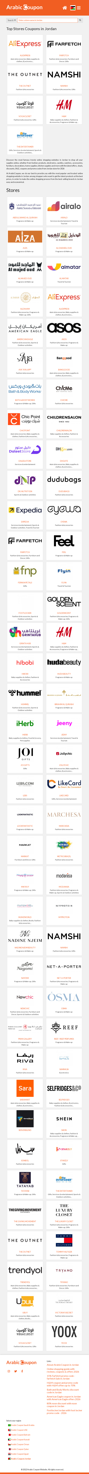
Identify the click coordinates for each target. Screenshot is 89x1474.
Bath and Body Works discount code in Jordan (63, 1391)
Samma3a (64, 1069)
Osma (64, 1008)
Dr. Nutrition (25, 491)
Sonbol (25, 1160)
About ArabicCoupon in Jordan (63, 1364)
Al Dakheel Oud (64, 248)
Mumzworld (25, 917)
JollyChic (64, 765)
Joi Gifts (25, 765)
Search (12, 20)
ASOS (64, 339)
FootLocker (25, 613)
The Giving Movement (25, 1221)
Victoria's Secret (64, 1312)
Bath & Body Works (25, 400)
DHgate (64, 461)
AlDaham (25, 309)
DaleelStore (25, 461)
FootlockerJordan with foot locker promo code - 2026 (64, 1411)
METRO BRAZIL (64, 856)
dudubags (64, 491)
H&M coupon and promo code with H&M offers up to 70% (62, 1384)
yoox (64, 1343)
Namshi (64, 86)
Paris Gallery (25, 1039)
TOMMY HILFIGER (64, 1252)
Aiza (25, 248)
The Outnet (25, 86)
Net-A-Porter (64, 978)
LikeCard (64, 795)
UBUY (25, 1312)
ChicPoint (25, 430)
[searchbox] (47, 20)
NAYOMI (25, 978)
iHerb (25, 734)
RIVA (25, 1069)
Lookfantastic (25, 826)
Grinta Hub (25, 643)
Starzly (64, 1160)
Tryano (64, 1282)
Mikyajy (25, 887)
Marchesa (64, 826)
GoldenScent (64, 613)
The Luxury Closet (64, 1221)
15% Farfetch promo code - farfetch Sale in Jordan (61, 1377)
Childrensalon (64, 430)
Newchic (25, 1008)
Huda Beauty (64, 674)
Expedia (25, 522)
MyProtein (64, 917)
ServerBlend (25, 1130)
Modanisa (64, 887)
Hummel (25, 704)
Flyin (64, 582)
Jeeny (64, 734)
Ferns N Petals (25, 582)
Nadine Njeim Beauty (25, 947)
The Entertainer (25, 146)
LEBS (25, 795)
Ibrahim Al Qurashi (64, 704)
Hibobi (25, 674)
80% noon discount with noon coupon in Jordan (62, 1404)
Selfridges (64, 1099)
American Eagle (25, 339)
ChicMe (64, 400)
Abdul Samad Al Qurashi (25, 217)
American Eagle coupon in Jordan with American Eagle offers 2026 (64, 1398)
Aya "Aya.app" (25, 369)
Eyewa (64, 522)
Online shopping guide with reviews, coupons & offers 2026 (63, 1370)
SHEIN (64, 1130)
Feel (64, 552)
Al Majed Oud (25, 278)
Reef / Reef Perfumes (64, 1039)
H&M (64, 116)
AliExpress (25, 55)
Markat (25, 856)
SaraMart (25, 1099)
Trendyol (25, 1282)
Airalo (64, 217)
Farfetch (64, 55)
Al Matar (64, 278)
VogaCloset (25, 116)
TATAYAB (25, 1191)
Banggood (64, 369)
